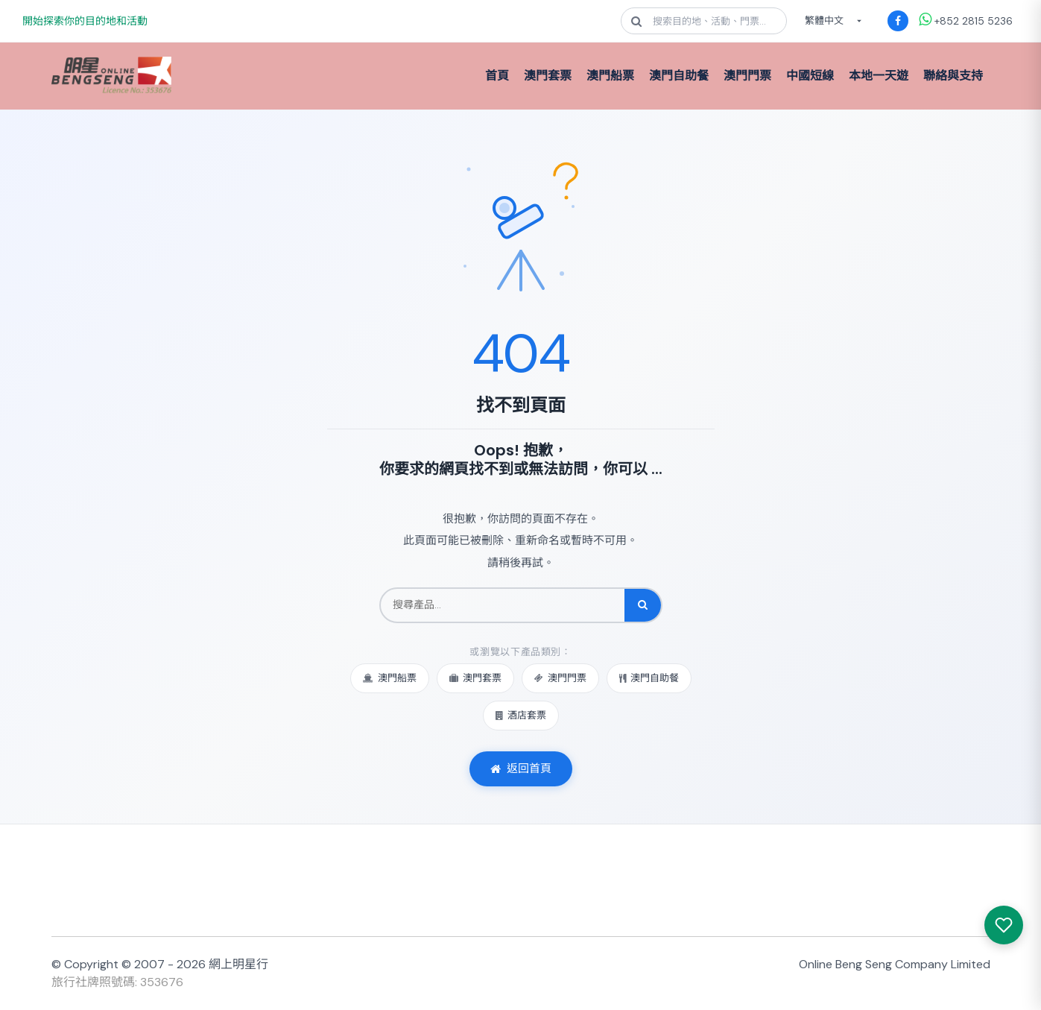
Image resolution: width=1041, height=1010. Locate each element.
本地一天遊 (878, 75)
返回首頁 (520, 768)
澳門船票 (610, 75)
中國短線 (810, 75)
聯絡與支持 (953, 75)
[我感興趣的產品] (1003, 925)
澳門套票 (548, 75)
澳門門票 (747, 75)
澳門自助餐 (679, 75)
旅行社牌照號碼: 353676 (117, 982)
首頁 (497, 75)
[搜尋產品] (502, 605)
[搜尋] (642, 605)
